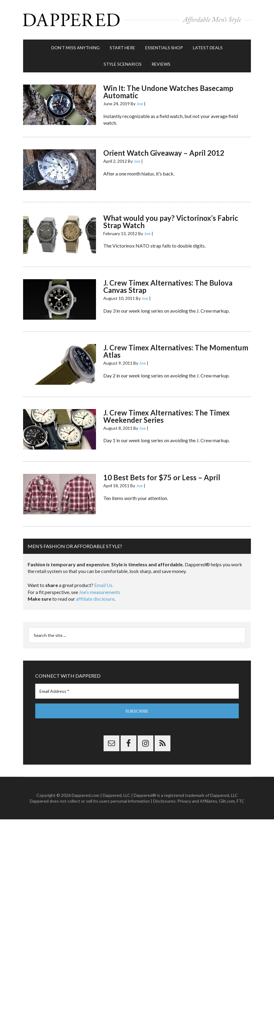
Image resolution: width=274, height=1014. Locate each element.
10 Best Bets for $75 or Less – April (161, 477)
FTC (241, 801)
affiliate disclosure (95, 599)
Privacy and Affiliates (197, 801)
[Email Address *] (137, 691)
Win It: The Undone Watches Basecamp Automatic (168, 92)
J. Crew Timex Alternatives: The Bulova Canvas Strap (167, 286)
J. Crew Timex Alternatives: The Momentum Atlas (175, 351)
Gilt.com (227, 801)
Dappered (137, 19)
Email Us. (103, 585)
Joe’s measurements (99, 592)
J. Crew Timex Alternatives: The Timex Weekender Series (166, 416)
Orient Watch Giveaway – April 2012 (163, 152)
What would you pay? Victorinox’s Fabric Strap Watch (170, 222)
